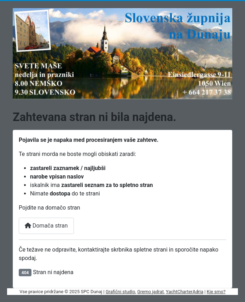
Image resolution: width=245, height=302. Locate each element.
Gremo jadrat (150, 291)
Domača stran (46, 225)
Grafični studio (120, 291)
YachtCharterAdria (184, 291)
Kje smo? (216, 291)
